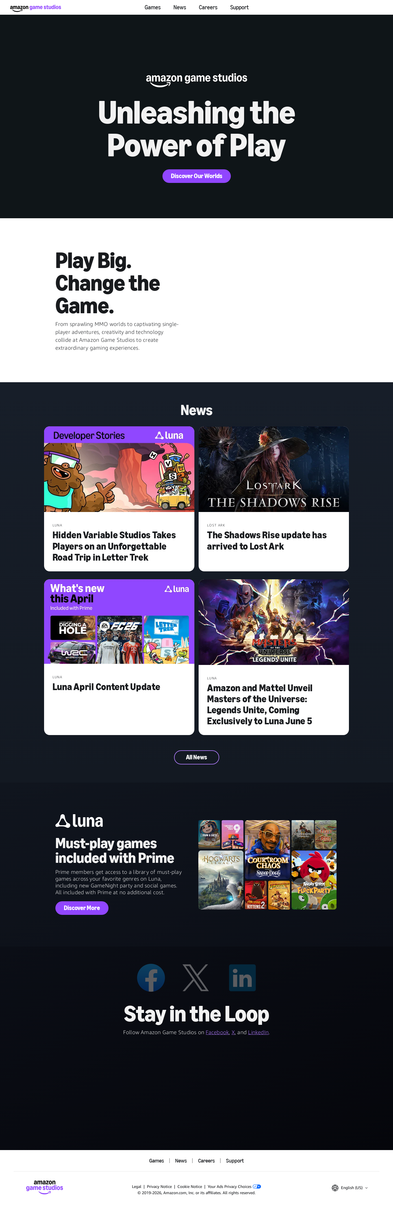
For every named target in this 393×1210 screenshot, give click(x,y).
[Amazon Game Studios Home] (35, 8)
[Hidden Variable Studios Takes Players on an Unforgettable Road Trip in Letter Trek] (119, 469)
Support (239, 7)
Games (153, 7)
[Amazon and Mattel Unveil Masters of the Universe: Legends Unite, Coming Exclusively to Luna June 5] (274, 622)
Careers (208, 7)
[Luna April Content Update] (119, 622)
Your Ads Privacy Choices (234, 1186)
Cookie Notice (189, 1186)
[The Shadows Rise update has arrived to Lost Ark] (274, 469)
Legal (136, 1186)
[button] (349, 1188)
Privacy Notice (159, 1186)
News (179, 7)
